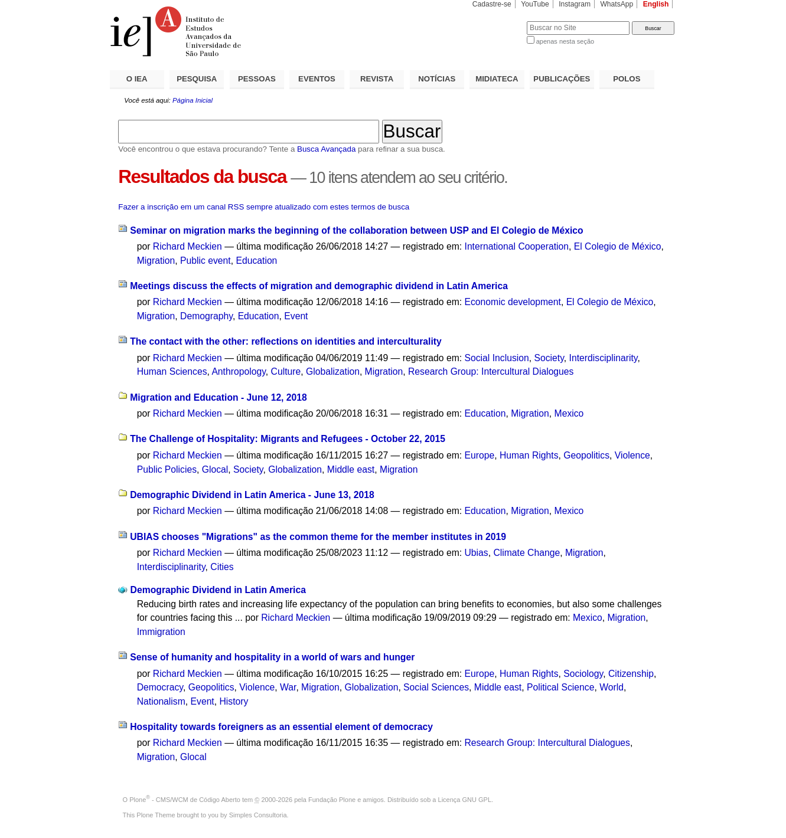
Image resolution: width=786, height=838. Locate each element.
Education (256, 261)
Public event (205, 261)
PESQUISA (197, 78)
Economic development (513, 302)
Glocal (215, 469)
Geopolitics (586, 455)
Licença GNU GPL (464, 799)
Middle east (350, 469)
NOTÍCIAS (436, 78)
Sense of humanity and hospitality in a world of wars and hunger (272, 657)
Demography (206, 316)
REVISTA (376, 78)
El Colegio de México (617, 246)
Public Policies (167, 469)
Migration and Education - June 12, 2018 (218, 397)
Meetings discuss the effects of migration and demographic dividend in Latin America (319, 286)
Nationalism (161, 701)
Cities (221, 567)
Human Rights (529, 455)
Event (296, 316)
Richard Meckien (187, 246)
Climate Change (526, 553)
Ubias (476, 553)
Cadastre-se (491, 4)
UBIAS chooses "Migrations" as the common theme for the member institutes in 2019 (318, 537)
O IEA (137, 78)
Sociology (583, 674)
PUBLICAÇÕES (561, 78)
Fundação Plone (332, 799)
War (288, 687)
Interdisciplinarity (603, 358)
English (656, 4)
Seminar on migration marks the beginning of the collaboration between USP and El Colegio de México (356, 230)
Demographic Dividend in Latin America (218, 590)
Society (548, 358)
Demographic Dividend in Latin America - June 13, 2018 (252, 495)
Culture (286, 371)
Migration (156, 261)
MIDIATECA (496, 78)
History (233, 701)
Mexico (569, 413)
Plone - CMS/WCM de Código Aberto (184, 799)
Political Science (560, 687)
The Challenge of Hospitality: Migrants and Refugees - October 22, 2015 (287, 439)
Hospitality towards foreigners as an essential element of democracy (281, 727)
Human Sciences (172, 371)
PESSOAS (257, 78)
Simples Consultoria (258, 815)
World (611, 687)
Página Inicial (192, 100)
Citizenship (631, 674)
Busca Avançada (326, 149)
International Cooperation (517, 246)
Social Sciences (436, 687)
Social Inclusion (497, 358)
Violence (632, 455)
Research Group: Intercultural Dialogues (490, 371)
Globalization (333, 371)
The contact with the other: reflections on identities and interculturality (286, 341)
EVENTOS (316, 78)
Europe (480, 455)
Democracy (160, 687)
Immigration (161, 632)
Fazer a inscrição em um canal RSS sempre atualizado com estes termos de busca (263, 206)
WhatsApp (616, 4)
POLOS (626, 78)
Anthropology (238, 371)
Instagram (575, 4)
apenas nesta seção (565, 41)
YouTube (535, 4)
